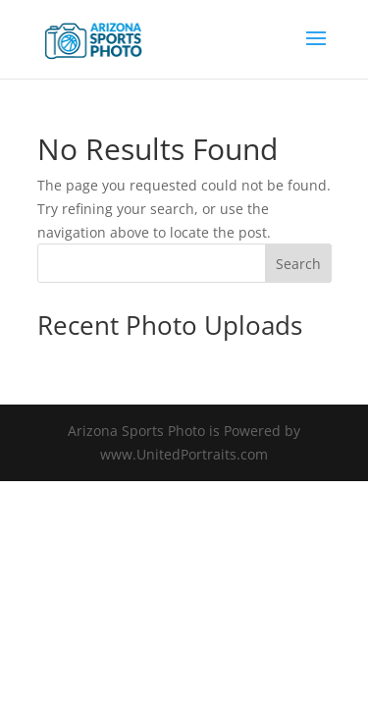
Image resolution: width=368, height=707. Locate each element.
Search (298, 263)
